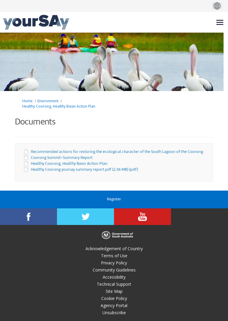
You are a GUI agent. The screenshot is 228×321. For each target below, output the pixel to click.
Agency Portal (114, 305)
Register (114, 199)
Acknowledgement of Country (114, 248)
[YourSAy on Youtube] (142, 216)
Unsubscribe (114, 312)
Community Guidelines (114, 270)
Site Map (114, 291)
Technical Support (114, 284)
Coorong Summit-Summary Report (62, 158)
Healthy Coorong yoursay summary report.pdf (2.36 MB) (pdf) (84, 170)
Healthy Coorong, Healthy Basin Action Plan (58, 106)
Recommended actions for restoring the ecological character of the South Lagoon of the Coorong (117, 152)
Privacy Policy (114, 263)
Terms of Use (114, 255)
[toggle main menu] (220, 22)
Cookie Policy (114, 298)
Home (27, 100)
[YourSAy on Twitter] (85, 216)
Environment (47, 100)
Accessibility (114, 277)
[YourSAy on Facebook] (28, 216)
